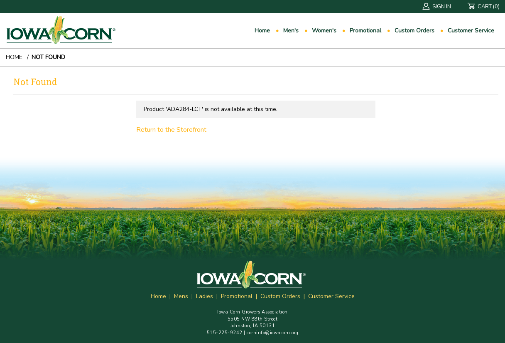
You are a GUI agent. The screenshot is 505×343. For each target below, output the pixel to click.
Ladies (204, 296)
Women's (324, 31)
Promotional (365, 31)
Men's (291, 31)
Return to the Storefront (171, 129)
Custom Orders (414, 31)
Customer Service (471, 31)
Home (262, 31)
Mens (181, 296)
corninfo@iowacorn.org (273, 333)
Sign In (436, 7)
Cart (486, 7)
